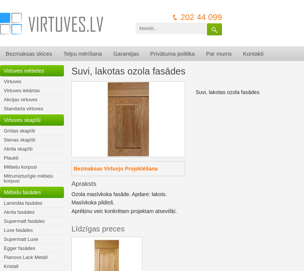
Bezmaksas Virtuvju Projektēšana (116, 169)
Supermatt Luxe (21, 239)
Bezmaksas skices (29, 53)
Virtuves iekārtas (22, 90)
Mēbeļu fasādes (22, 192)
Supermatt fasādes (24, 221)
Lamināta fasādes (23, 203)
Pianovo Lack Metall (25, 257)
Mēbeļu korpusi (20, 167)
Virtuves (12, 81)
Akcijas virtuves (21, 99)
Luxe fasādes (18, 230)
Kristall (11, 266)
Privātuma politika (172, 53)
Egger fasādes (19, 248)
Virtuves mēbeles (24, 71)
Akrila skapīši (18, 149)
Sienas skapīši (19, 140)
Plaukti (11, 158)
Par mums (219, 53)
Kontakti (253, 53)
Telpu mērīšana (82, 53)
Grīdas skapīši (19, 131)
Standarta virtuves (23, 108)
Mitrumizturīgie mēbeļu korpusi (28, 178)
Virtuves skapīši (22, 120)
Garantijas (126, 53)
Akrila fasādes (19, 212)
